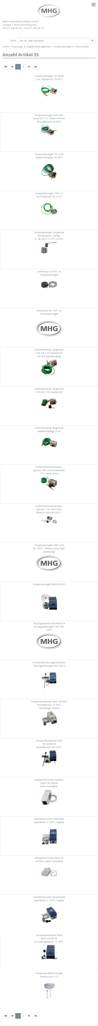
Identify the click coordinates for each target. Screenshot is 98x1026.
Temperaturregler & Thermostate (71, 46)
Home (5, 46)
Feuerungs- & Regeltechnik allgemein (31, 46)
